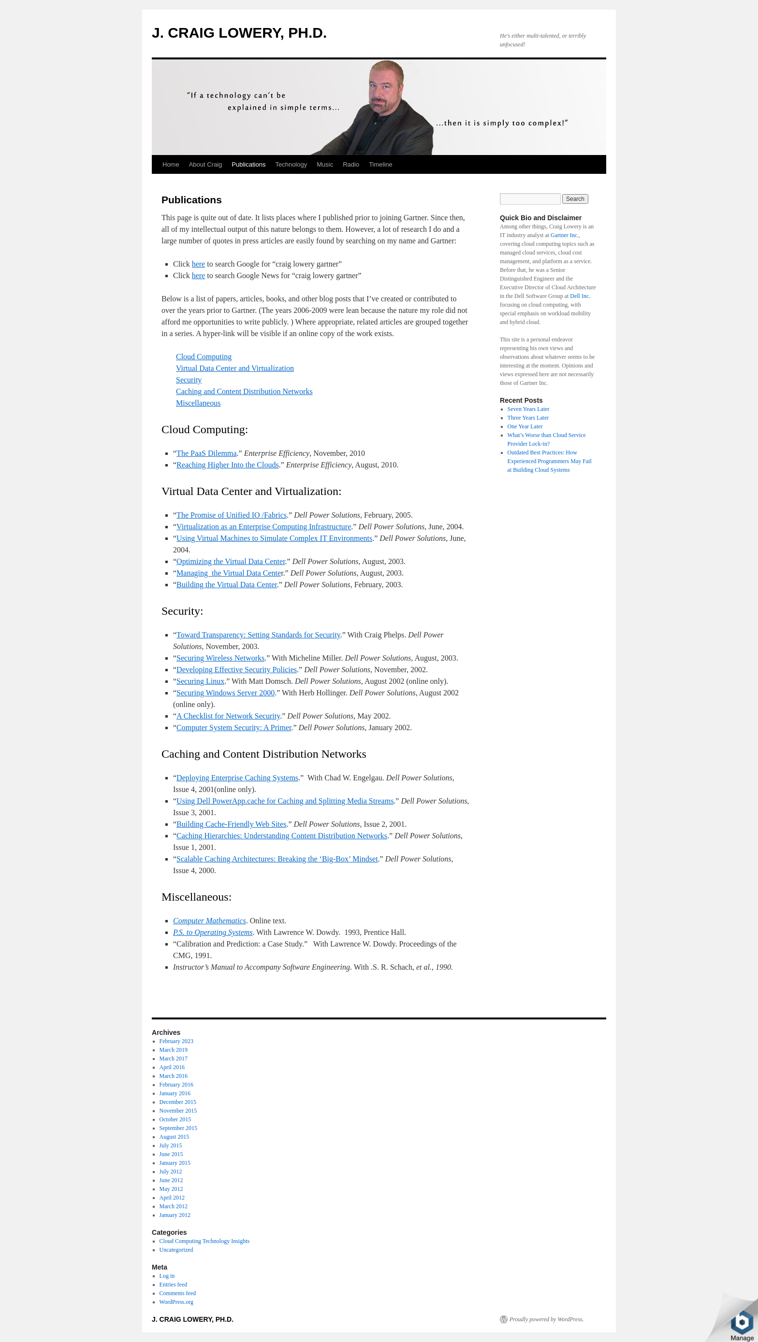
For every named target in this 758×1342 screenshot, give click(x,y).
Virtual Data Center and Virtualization (235, 368)
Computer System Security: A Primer (233, 727)
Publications (248, 164)
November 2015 (178, 1110)
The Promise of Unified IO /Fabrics (231, 515)
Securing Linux (200, 681)
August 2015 (175, 1136)
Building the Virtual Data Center (226, 584)
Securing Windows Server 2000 (225, 693)
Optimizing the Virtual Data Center (230, 561)
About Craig (205, 164)
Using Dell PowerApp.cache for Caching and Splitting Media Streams (285, 801)
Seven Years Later (529, 409)
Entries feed (174, 1284)
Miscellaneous (198, 403)
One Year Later (525, 426)
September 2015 (178, 1128)
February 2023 (176, 1041)
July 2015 (171, 1145)
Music (325, 164)
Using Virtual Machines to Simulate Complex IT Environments (274, 538)
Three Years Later (528, 417)
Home (170, 164)
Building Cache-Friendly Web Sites (231, 824)
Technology (291, 164)
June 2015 (171, 1154)
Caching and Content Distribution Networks (244, 391)
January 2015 (175, 1162)
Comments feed (178, 1293)
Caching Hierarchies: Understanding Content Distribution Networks (281, 836)
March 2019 (174, 1049)
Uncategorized (176, 1249)
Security (189, 380)
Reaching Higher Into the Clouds (227, 465)
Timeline (381, 164)
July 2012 (171, 1171)
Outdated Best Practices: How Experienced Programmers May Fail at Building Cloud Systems (550, 461)
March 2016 (174, 1076)
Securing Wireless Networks (220, 658)
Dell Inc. (580, 296)
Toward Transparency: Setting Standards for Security (258, 635)
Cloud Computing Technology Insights (205, 1241)
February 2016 (176, 1084)
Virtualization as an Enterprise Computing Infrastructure (263, 527)
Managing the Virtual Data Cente (228, 573)
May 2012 (171, 1189)
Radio (351, 164)
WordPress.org (176, 1302)
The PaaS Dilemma (206, 453)
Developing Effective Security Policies (236, 669)
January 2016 (175, 1093)
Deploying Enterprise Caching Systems (237, 778)
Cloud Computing (204, 357)
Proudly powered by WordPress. (547, 1319)
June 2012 (171, 1180)
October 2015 (175, 1119)
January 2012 (175, 1215)
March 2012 (174, 1206)
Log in (167, 1275)
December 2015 (178, 1102)
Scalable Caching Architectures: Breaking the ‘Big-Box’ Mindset (277, 859)
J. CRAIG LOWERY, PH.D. (239, 33)
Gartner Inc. (565, 235)
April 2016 (172, 1067)
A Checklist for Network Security (228, 716)
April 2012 (172, 1197)
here (198, 264)
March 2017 (174, 1058)
